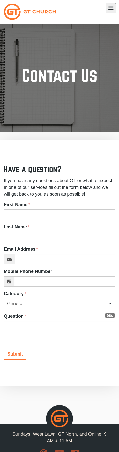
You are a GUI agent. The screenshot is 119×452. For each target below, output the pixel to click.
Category (14, 293)
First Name (15, 204)
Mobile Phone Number (28, 271)
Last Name (15, 226)
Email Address (19, 249)
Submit (15, 354)
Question (14, 316)
